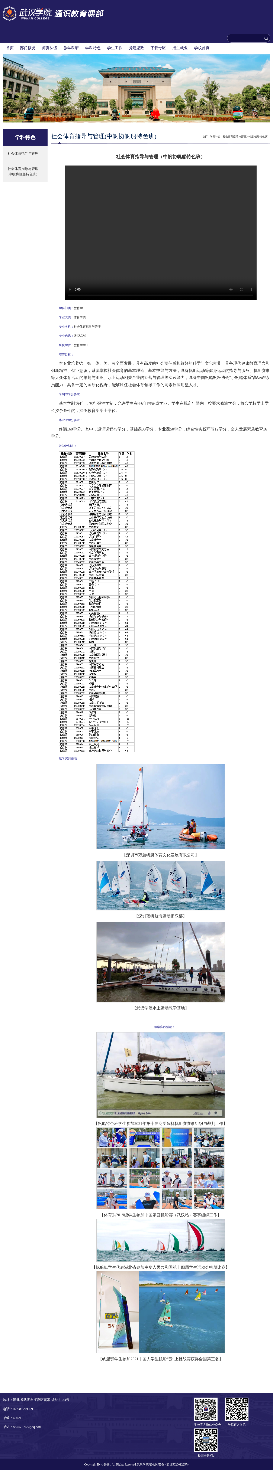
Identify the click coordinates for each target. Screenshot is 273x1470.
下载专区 (158, 48)
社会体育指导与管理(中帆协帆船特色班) (23, 171)
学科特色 (93, 48)
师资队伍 (49, 48)
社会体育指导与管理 (23, 153)
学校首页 (201, 48)
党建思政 (136, 48)
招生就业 (180, 48)
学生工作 (114, 48)
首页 (10, 48)
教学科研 (71, 48)
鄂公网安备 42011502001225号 (169, 1464)
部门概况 (27, 48)
